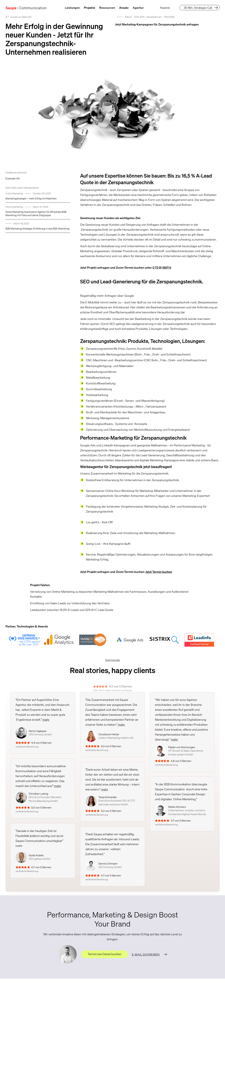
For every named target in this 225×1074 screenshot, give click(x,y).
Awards (165, 8)
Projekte (89, 8)
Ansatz (124, 8)
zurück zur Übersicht (21, 16)
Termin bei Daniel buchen (104, 954)
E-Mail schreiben (146, 954)
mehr (45, 720)
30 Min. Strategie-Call (198, 8)
